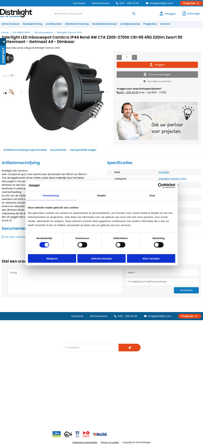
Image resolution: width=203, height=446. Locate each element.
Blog (66, 377)
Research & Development (139, 399)
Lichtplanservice (130, 24)
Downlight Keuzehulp (75, 405)
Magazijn (130, 388)
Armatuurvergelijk (104, 394)
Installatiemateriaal (104, 24)
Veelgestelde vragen (45, 410)
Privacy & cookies (110, 442)
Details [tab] (101, 195)
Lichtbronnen (54, 24)
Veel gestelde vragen (83, 150)
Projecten (191, 3)
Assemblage (132, 377)
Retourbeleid (10, 409)
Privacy (38, 405)
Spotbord (69, 399)
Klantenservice (100, 3)
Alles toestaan (151, 258)
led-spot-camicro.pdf (18, 237)
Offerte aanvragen (157, 74)
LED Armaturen (10, 24)
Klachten (8, 383)
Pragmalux (150, 24)
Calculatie (130, 383)
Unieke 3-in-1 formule (45, 383)
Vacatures (79, 3)
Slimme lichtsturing (77, 24)
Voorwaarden (41, 394)
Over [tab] (152, 195)
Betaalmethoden (12, 394)
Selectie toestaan (101, 258)
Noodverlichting (32, 24)
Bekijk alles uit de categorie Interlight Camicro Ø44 (31, 47)
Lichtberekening (103, 383)
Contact (165, 24)
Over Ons (39, 377)
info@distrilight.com (159, 3)
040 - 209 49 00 (127, 3)
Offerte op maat (73, 388)
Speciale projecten (105, 399)
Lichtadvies (101, 377)
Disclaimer (40, 399)
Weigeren (52, 258)
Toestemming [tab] (50, 195)
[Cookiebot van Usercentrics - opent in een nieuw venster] (160, 185)
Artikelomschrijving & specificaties (25, 150)
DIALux (67, 383)
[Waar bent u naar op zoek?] (133, 13)
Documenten (58, 150)
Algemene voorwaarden (85, 442)
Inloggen (157, 64)
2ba (66, 410)
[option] (8, 58)
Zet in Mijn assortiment (157, 81)
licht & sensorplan (104, 388)
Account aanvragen (14, 377)
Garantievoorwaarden (15, 388)
